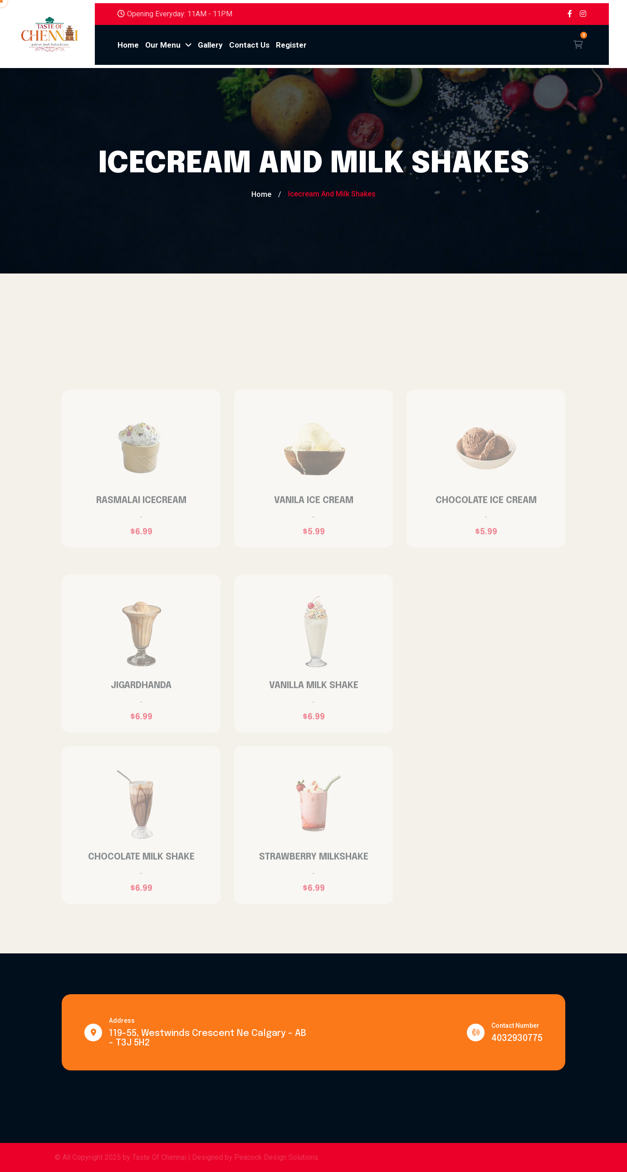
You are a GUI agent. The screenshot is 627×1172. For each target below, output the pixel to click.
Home (128, 44)
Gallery (210, 44)
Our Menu (168, 44)
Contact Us (249, 44)
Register (291, 44)
